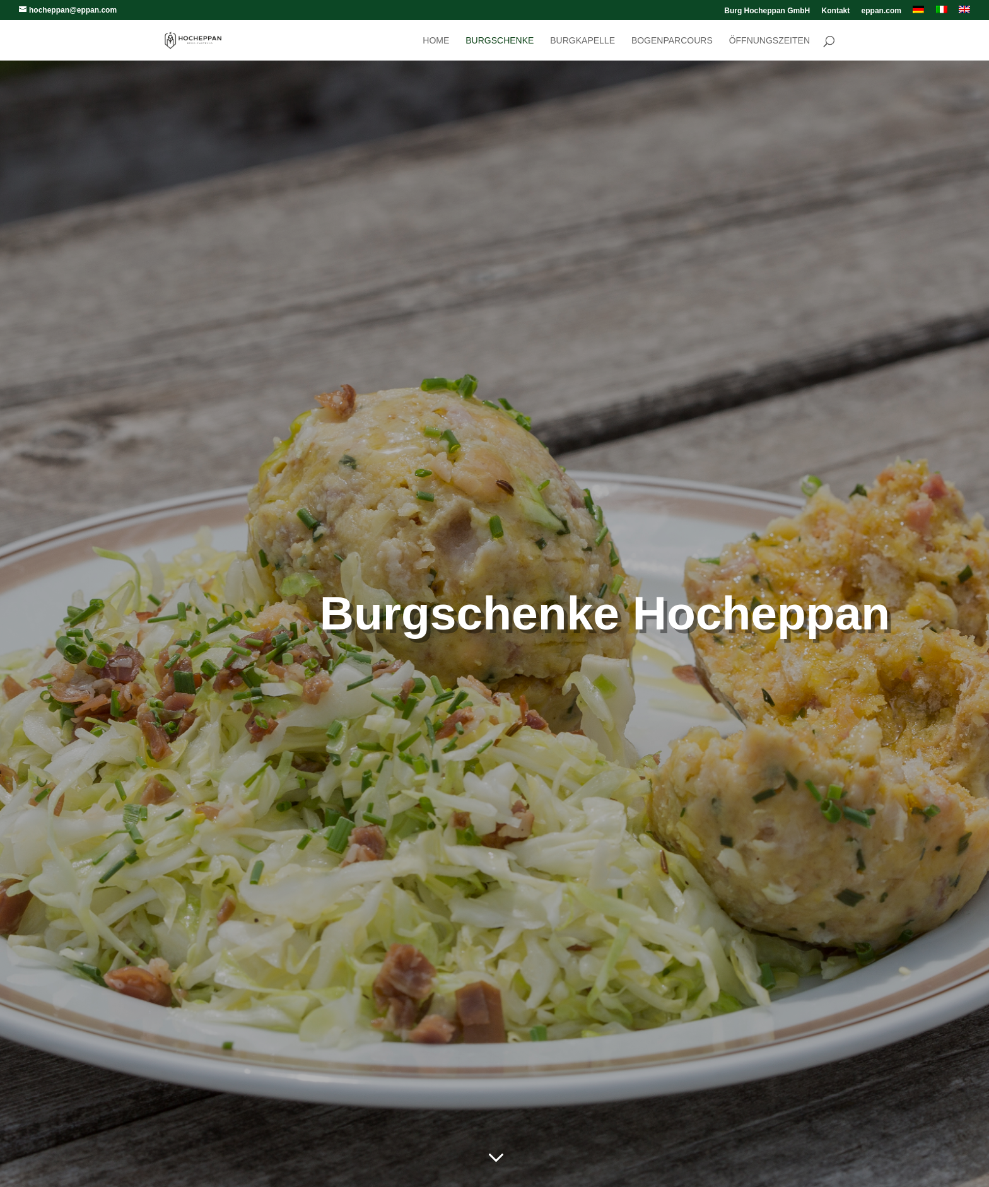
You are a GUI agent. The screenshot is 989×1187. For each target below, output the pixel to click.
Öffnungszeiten (769, 40)
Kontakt (836, 11)
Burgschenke (499, 40)
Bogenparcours (672, 40)
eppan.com (881, 11)
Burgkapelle (582, 40)
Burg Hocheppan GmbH (767, 11)
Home (436, 40)
